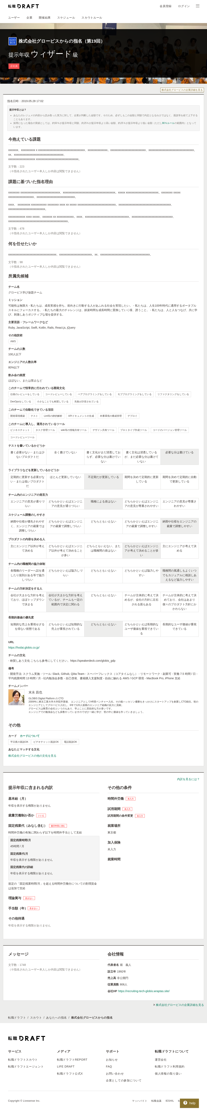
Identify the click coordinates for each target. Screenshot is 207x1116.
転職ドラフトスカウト (23, 1059)
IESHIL (170, 1100)
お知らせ (112, 1059)
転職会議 (156, 1100)
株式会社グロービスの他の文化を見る (32, 755)
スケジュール (66, 17)
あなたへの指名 (56, 1017)
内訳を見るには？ (188, 779)
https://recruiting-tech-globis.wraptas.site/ (143, 991)
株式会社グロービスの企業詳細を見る (182, 90)
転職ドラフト (17, 1017)
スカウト (36, 1017)
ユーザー (14, 17)
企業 (29, 17)
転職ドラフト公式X (70, 1073)
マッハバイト (139, 1100)
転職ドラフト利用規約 (170, 1066)
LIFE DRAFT (66, 1066)
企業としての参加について (124, 1080)
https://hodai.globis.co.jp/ (23, 647)
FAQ (109, 1066)
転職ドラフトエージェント (26, 1066)
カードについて (30, 735)
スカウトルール (91, 17)
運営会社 (161, 1059)
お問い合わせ (115, 1073)
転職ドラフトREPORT (72, 1059)
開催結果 (45, 17)
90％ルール (168, 123)
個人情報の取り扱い (168, 1073)
